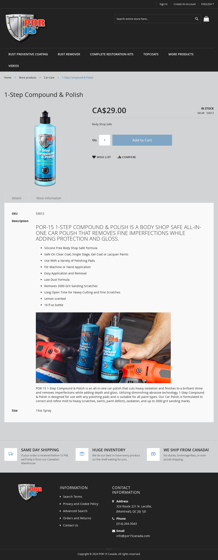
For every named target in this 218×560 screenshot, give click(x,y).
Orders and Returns (77, 518)
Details (17, 198)
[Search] (196, 19)
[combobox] (157, 19)
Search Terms (72, 497)
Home (7, 77)
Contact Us (70, 525)
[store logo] (26, 28)
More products (27, 77)
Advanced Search (75, 511)
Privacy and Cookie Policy (80, 504)
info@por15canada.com (133, 536)
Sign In (163, 4)
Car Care (49, 77)
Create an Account (185, 4)
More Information (48, 198)
